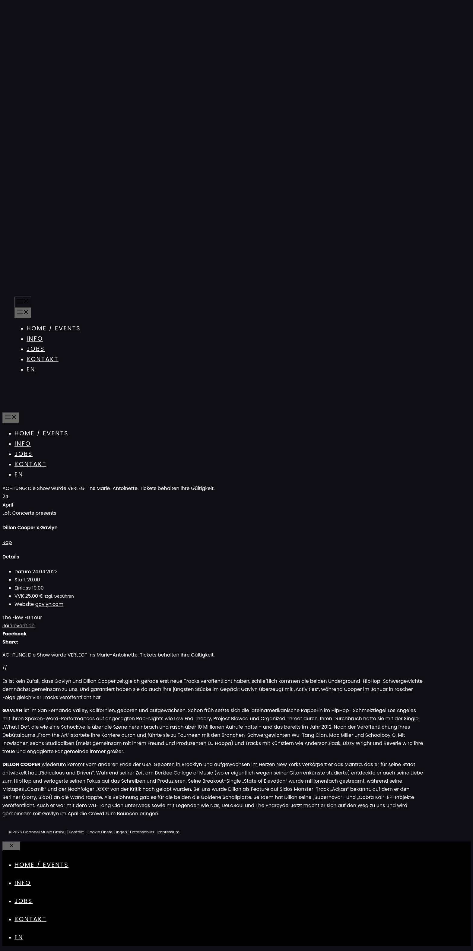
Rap (7, 542)
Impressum (168, 832)
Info (35, 338)
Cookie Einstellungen (107, 832)
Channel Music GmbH (44, 832)
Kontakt (43, 359)
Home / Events (54, 328)
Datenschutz (142, 832)
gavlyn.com (49, 604)
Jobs (36, 349)
